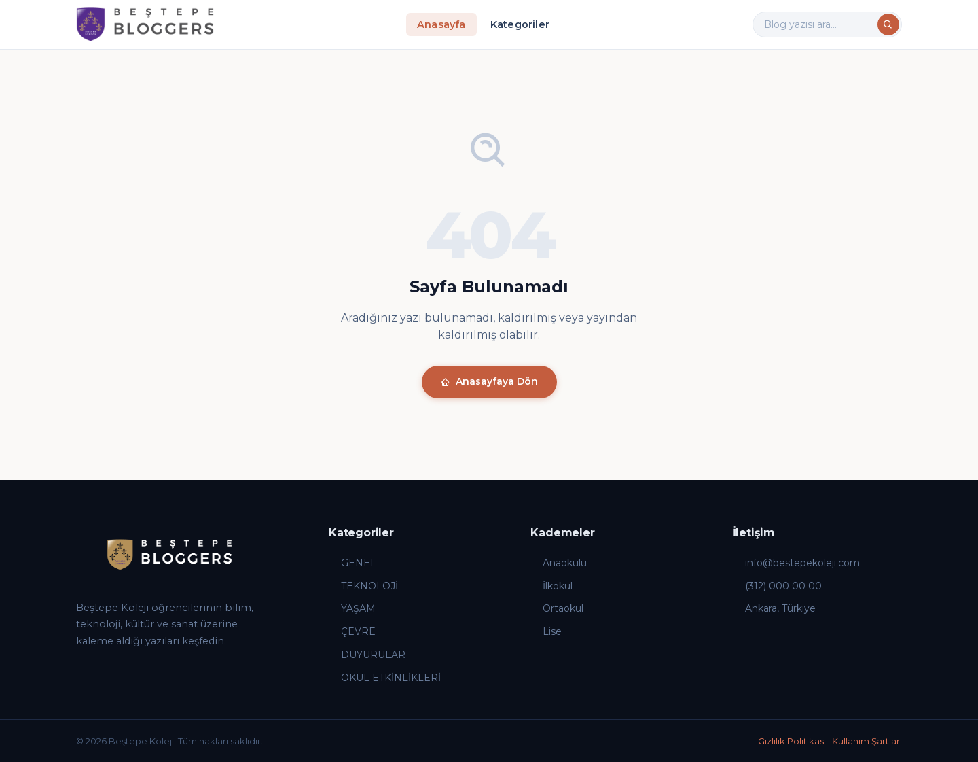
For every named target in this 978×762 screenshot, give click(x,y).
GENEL (352, 563)
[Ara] (888, 24)
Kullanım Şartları (867, 740)
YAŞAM (352, 608)
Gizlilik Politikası (792, 740)
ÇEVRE (352, 631)
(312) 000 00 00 (777, 586)
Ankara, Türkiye (774, 608)
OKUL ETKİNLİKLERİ (385, 678)
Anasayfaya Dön (489, 381)
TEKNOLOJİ (363, 586)
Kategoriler (519, 24)
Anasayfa (441, 24)
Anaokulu (558, 563)
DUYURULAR (367, 654)
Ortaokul (556, 608)
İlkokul (551, 586)
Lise (546, 631)
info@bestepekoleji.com (796, 563)
